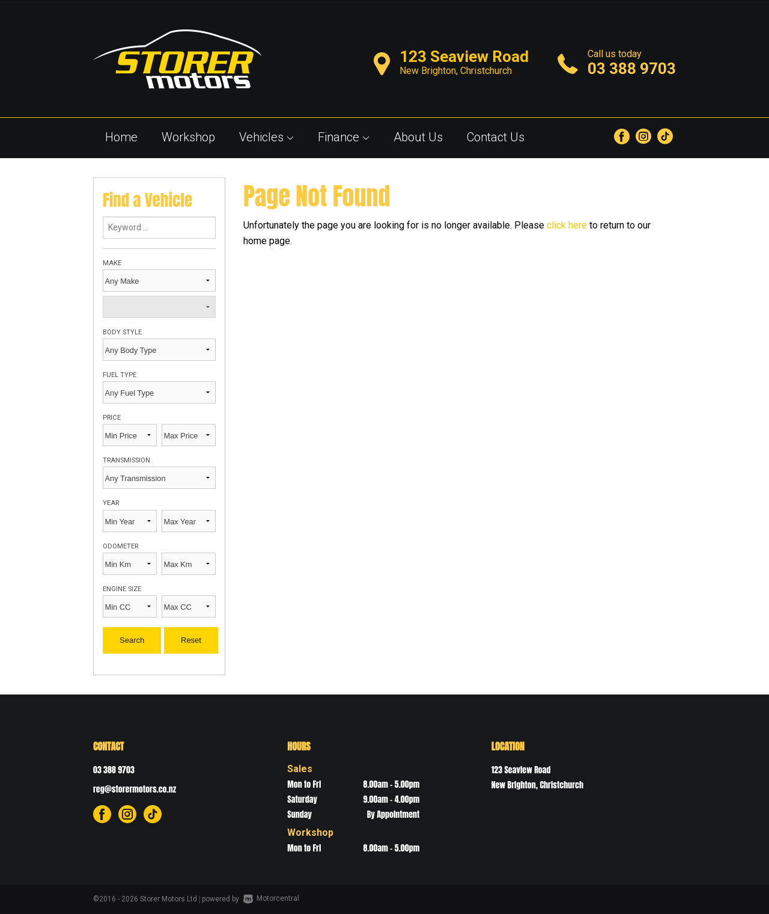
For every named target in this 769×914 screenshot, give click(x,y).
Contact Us (495, 137)
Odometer (120, 546)
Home (121, 137)
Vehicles (266, 137)
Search (132, 640)
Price (112, 418)
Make (112, 263)
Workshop (188, 137)
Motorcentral (271, 898)
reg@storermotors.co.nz (134, 789)
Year (111, 503)
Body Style (122, 332)
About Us (418, 137)
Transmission (126, 460)
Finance (343, 137)
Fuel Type (119, 375)
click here (567, 225)
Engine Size (122, 589)
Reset (191, 640)
